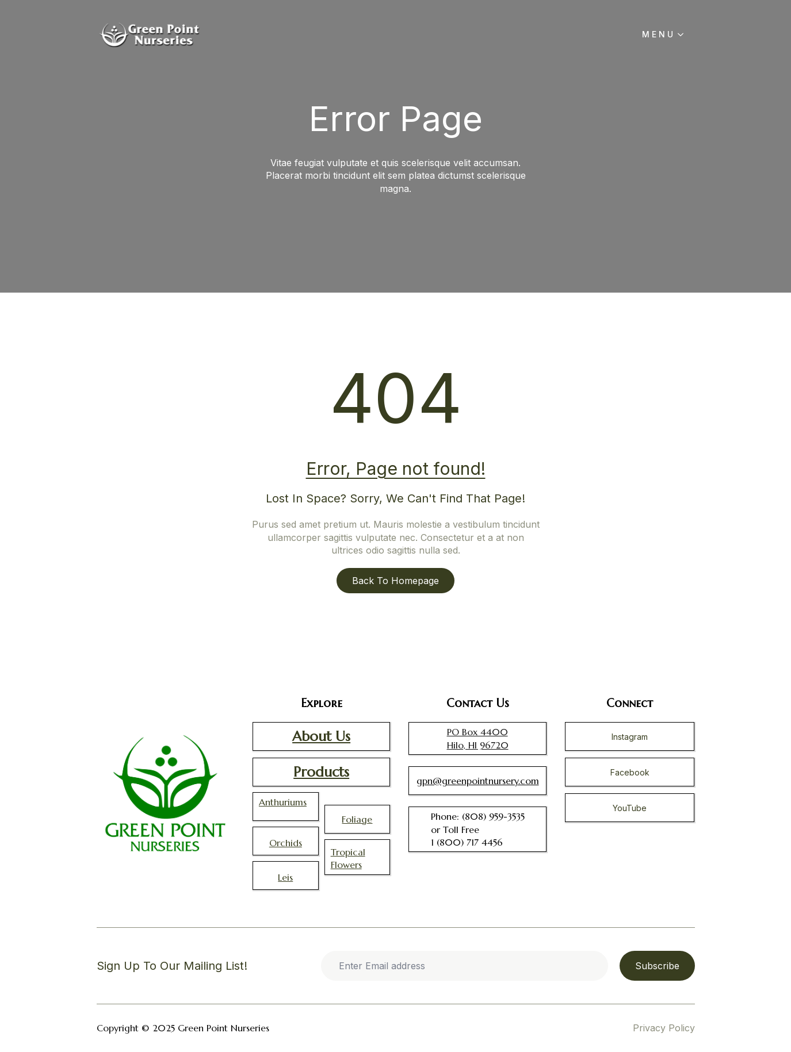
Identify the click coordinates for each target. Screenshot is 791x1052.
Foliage (357, 819)
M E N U (657, 34)
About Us (321, 736)
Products (321, 772)
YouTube (630, 808)
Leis (285, 877)
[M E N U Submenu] (684, 34)
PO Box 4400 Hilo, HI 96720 (478, 738)
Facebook (629, 772)
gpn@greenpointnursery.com (477, 780)
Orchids (285, 842)
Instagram (630, 737)
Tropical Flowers (348, 858)
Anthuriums (283, 802)
